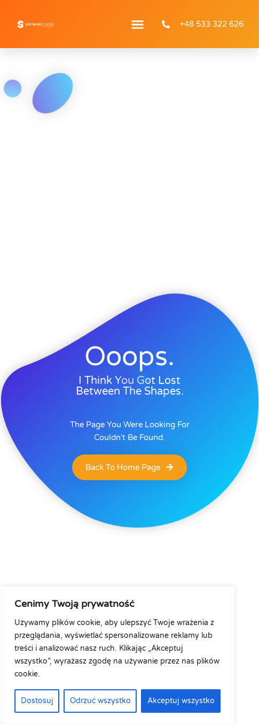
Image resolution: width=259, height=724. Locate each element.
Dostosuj (37, 700)
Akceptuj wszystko (181, 700)
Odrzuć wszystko (100, 700)
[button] (138, 24)
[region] (117, 655)
